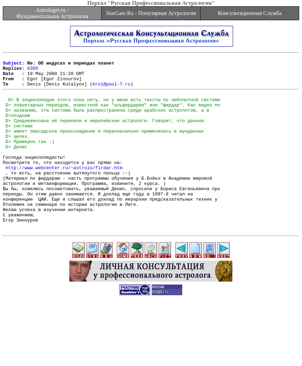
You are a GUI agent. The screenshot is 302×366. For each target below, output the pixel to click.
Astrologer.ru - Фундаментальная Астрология (52, 13)
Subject (12, 65)
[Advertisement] (151, 350)
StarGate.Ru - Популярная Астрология (151, 13)
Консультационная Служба (249, 13)
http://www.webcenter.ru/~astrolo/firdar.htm (64, 189)
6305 (32, 71)
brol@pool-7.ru (111, 90)
